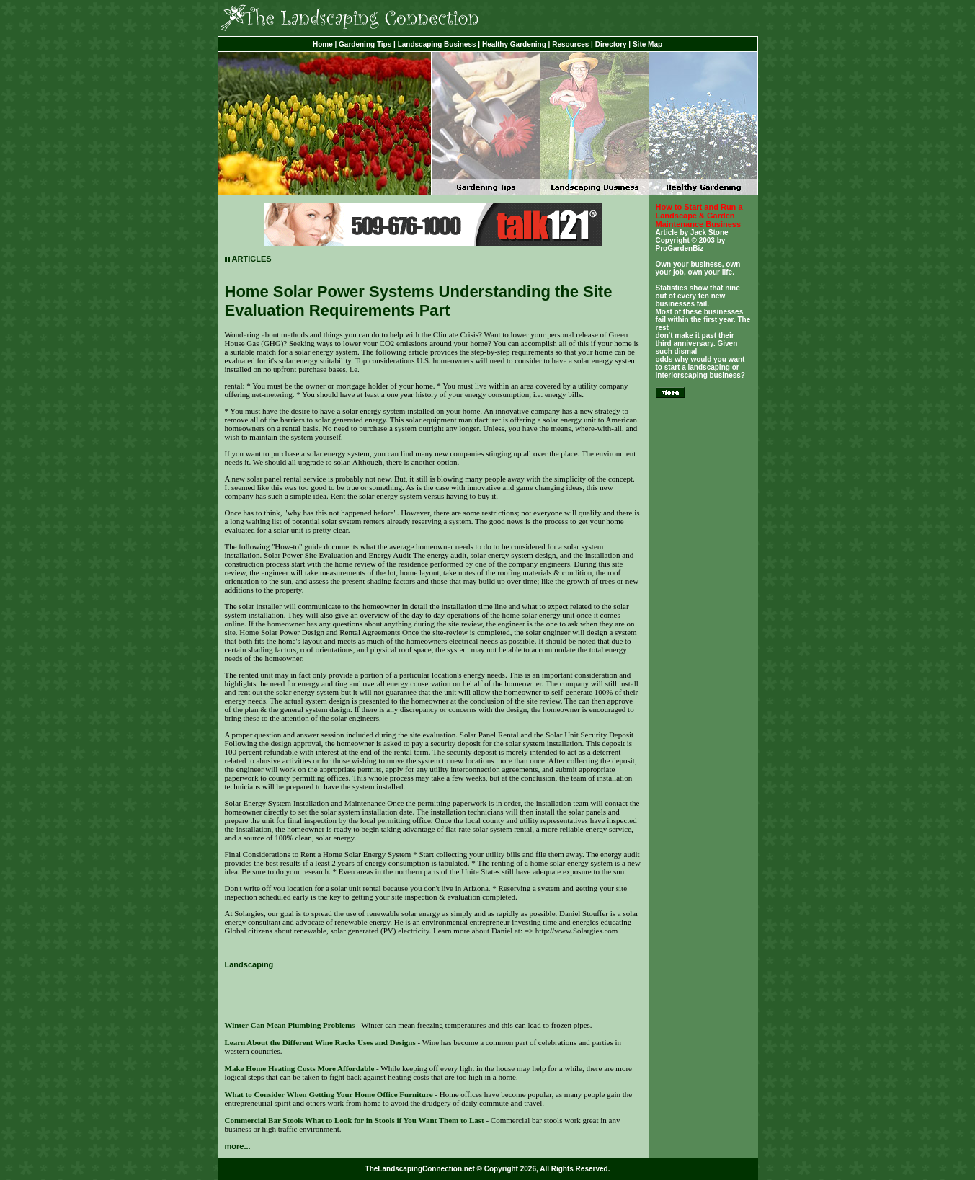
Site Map (647, 44)
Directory (611, 44)
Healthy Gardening (514, 44)
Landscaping (249, 964)
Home (323, 44)
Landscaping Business (437, 44)
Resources (570, 44)
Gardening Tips (365, 44)
